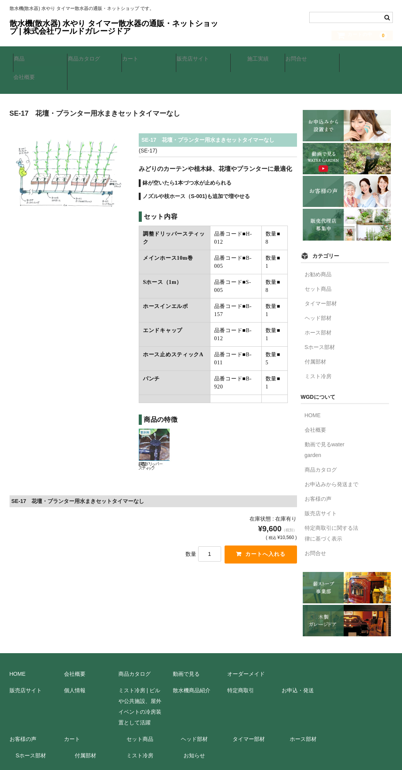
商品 (22, 59)
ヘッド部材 (318, 291)
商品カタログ (87, 59)
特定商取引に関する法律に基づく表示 (331, 506)
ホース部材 (318, 305)
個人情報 (74, 663)
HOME (313, 388)
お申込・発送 (298, 663)
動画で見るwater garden (325, 422)
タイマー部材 (321, 276)
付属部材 (315, 334)
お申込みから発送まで (331, 457)
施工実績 (254, 59)
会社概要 (354, 59)
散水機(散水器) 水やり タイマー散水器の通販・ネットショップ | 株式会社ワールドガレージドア (114, 27)
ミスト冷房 (318, 349)
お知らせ (194, 728)
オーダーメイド (246, 647)
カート (134, 59)
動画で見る (186, 647)
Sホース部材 (320, 320)
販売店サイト (196, 59)
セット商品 (318, 262)
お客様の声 (318, 472)
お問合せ (299, 59)
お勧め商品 (318, 247)
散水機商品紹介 (191, 663)
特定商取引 (240, 663)
